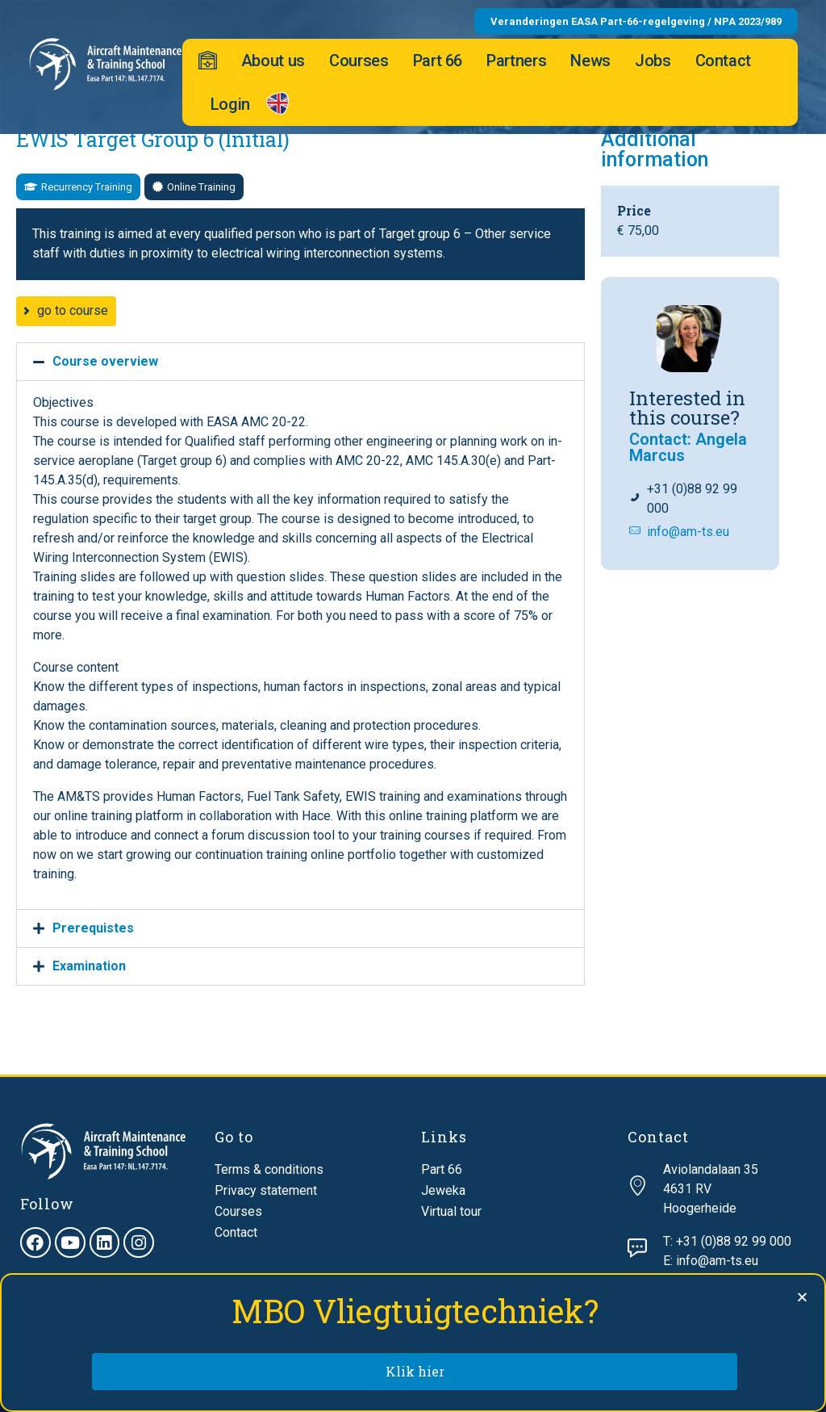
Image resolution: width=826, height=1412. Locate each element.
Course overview (105, 361)
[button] (78, 187)
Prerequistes (93, 928)
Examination (89, 966)
